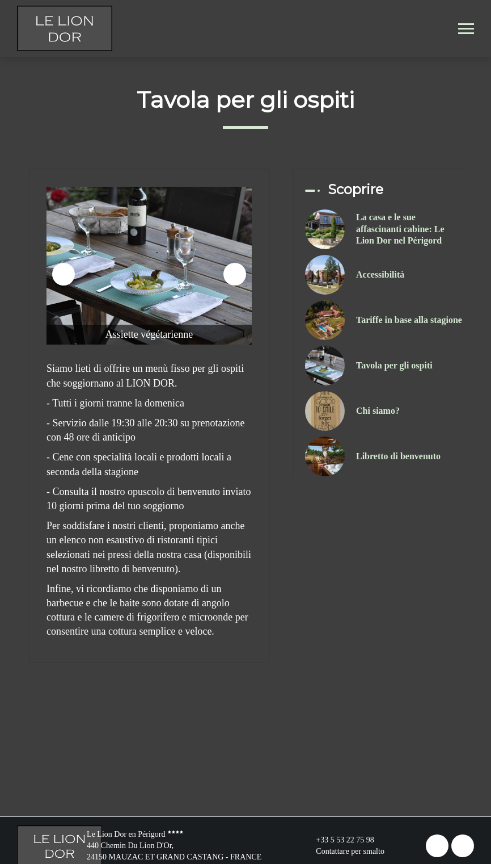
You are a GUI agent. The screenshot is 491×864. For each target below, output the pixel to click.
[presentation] (63, 274)
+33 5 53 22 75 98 (338, 840)
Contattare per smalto (343, 851)
